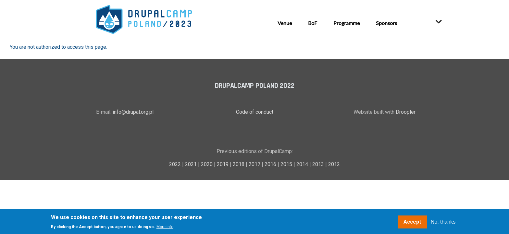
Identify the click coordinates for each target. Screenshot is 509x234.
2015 (286, 164)
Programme (346, 23)
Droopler (406, 112)
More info (164, 227)
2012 (334, 164)
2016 (271, 164)
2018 (239, 164)
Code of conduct (254, 112)
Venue (285, 23)
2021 (191, 164)
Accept (412, 222)
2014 (302, 164)
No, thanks (443, 222)
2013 (318, 164)
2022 (175, 164)
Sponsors (386, 23)
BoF (312, 23)
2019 (223, 164)
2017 (255, 164)
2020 (207, 164)
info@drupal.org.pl (133, 112)
